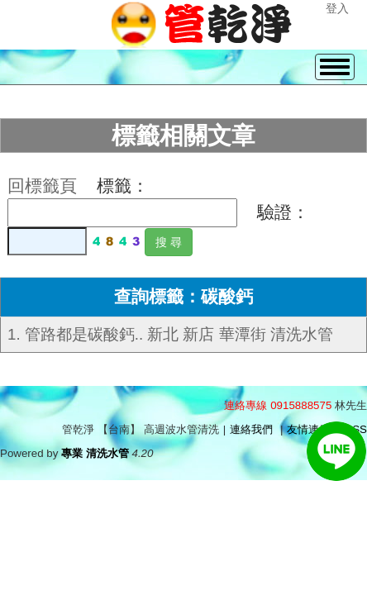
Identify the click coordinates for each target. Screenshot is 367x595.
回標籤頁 (42, 186)
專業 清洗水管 (95, 453)
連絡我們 (251, 429)
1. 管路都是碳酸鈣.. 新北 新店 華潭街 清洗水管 (170, 334)
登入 (337, 8)
